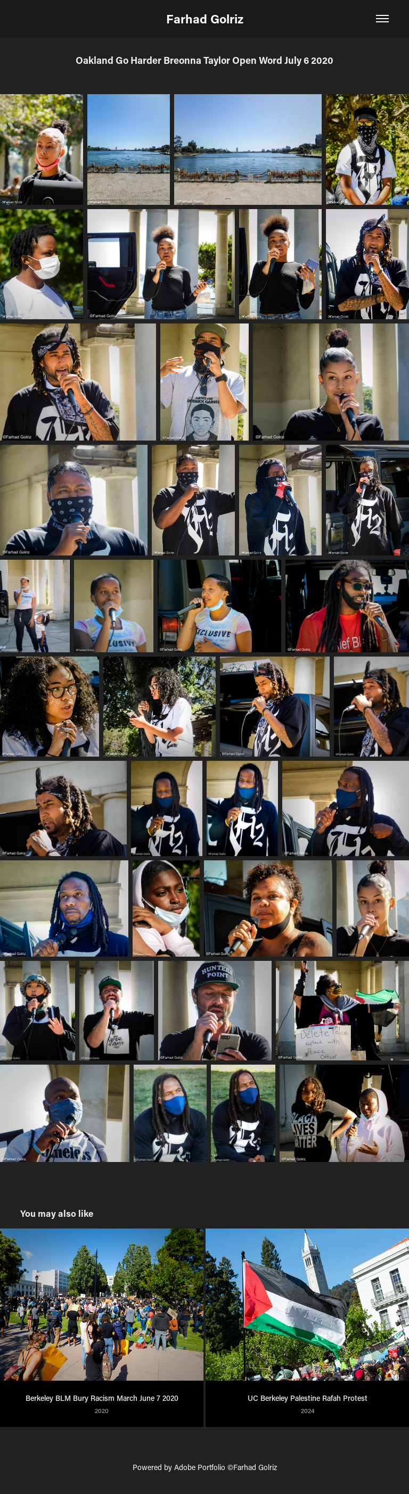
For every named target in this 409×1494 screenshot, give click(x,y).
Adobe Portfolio (199, 1467)
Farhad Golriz (204, 19)
